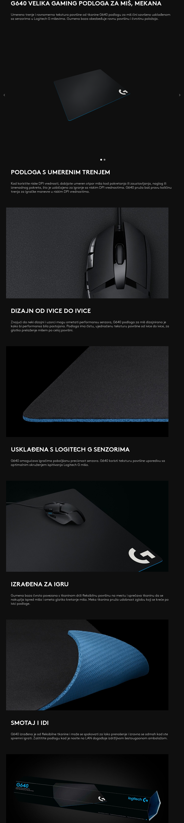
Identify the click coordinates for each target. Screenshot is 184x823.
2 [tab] (104, 159)
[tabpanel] (92, 95)
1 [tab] (101, 159)
